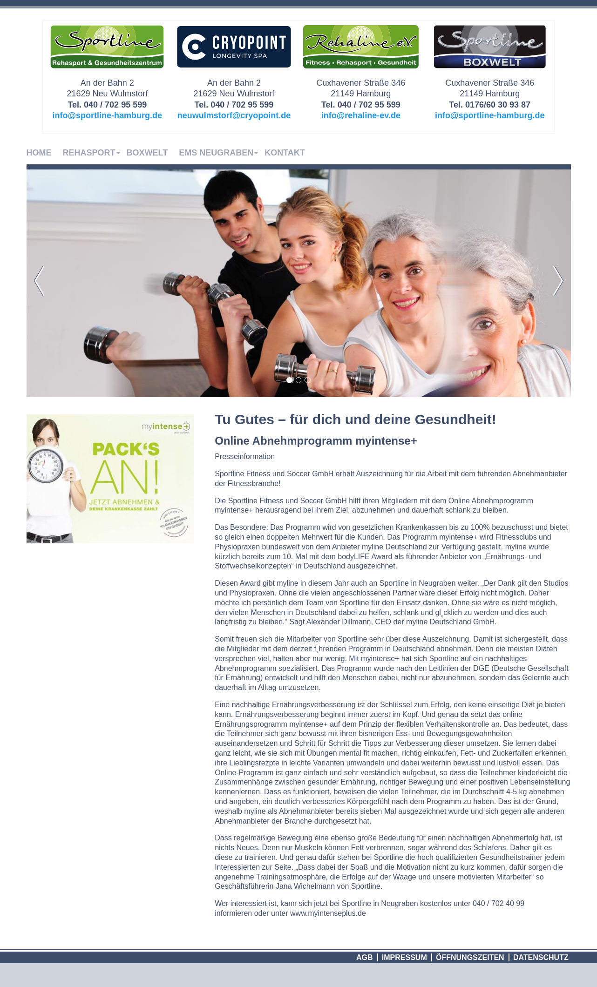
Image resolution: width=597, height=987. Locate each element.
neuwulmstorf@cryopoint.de (234, 115)
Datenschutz (541, 957)
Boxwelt (147, 152)
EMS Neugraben (216, 152)
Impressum (404, 957)
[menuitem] (45, 152)
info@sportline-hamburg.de (108, 115)
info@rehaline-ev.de (360, 115)
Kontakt (285, 152)
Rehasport (89, 152)
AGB (364, 957)
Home (39, 152)
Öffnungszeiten (470, 957)
